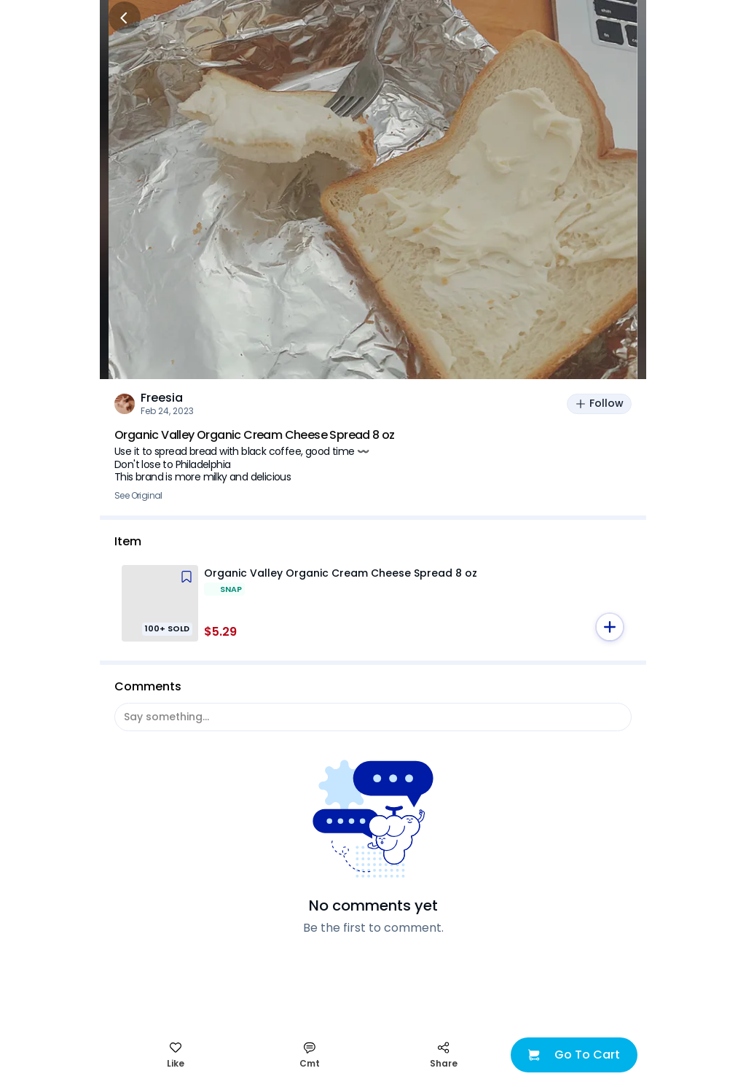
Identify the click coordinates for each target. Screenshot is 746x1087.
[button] (610, 627)
